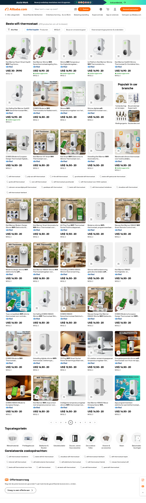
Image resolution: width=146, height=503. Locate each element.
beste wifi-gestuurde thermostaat (112, 177)
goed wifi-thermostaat (110, 467)
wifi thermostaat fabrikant (16, 193)
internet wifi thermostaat (16, 462)
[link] (143, 480)
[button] (75, 9)
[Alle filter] (13, 30)
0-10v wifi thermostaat (59, 177)
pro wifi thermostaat (88, 467)
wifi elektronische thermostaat (43, 462)
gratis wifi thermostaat (15, 182)
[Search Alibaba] (53, 9)
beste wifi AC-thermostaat (43, 457)
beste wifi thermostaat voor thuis (19, 467)
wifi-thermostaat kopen (118, 457)
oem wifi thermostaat (38, 182)
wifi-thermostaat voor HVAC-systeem (92, 182)
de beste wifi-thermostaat (65, 467)
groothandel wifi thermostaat (83, 177)
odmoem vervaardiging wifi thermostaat (21, 187)
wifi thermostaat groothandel (62, 182)
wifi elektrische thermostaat (70, 462)
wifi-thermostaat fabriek (95, 462)
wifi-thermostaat (43, 467)
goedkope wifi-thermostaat (51, 187)
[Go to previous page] (51, 422)
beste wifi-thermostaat (76, 187)
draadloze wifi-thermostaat (127, 187)
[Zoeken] (84, 9)
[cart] (108, 10)
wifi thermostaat (13, 177)
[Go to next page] (95, 422)
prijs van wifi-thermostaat (35, 177)
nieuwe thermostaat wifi (119, 462)
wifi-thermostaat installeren (101, 187)
